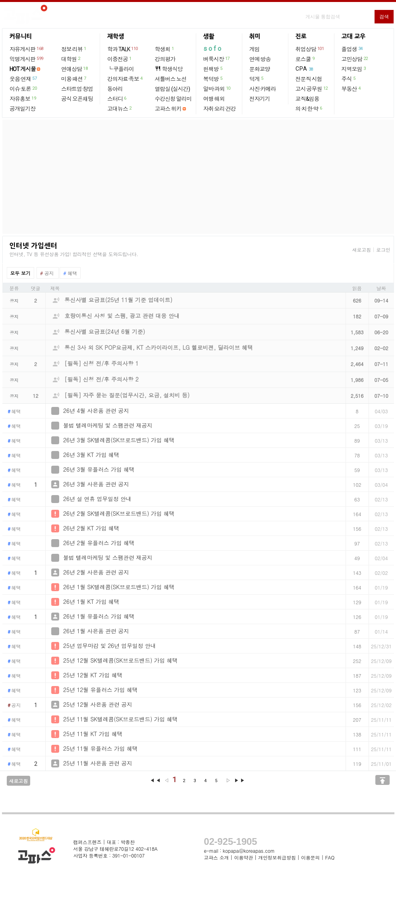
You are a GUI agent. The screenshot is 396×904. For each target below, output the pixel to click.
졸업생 (352, 48)
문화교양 (259, 69)
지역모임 (354, 68)
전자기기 (259, 99)
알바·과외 (217, 88)
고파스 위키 (168, 109)
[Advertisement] (198, 176)
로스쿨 (305, 58)
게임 (254, 49)
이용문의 (310, 857)
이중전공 (119, 58)
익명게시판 (27, 58)
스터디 (117, 98)
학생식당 (169, 69)
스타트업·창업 (77, 89)
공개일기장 (22, 109)
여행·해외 (214, 99)
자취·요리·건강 (219, 109)
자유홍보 (23, 98)
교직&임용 (307, 99)
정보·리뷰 (74, 48)
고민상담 (355, 58)
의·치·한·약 (309, 108)
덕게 (256, 78)
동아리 (115, 89)
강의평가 (165, 59)
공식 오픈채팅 (77, 99)
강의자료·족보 (125, 78)
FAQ (330, 857)
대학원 (71, 58)
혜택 (14, 411)
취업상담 (310, 48)
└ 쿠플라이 (120, 69)
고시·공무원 (312, 88)
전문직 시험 (309, 79)
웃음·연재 (23, 78)
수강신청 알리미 (173, 99)
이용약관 (243, 857)
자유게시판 (27, 48)
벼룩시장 (216, 58)
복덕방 (213, 78)
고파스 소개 (216, 857)
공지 (14, 705)
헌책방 (213, 68)
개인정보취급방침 (277, 857)
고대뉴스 (119, 108)
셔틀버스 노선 (171, 79)
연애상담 (74, 68)
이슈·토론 (23, 88)
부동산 (351, 88)
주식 (349, 78)
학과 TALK (123, 48)
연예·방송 (260, 59)
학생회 (165, 48)
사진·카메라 (262, 89)
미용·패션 (74, 78)
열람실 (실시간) (172, 89)
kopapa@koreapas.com (249, 850)
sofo (213, 48)
